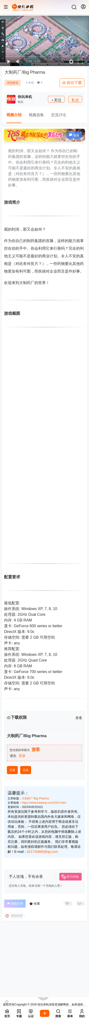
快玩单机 (43, 1004)
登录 (22, 799)
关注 (56, 100)
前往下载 (72, 83)
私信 (75, 100)
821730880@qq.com (42, 895)
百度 (25, 813)
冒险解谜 (12, 82)
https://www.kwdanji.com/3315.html (44, 846)
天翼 (12, 813)
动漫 (74, 135)
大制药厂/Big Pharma (35, 842)
